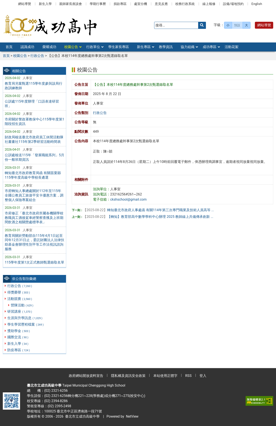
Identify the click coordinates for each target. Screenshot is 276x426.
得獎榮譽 (18, 292)
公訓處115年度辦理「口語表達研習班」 (32, 103)
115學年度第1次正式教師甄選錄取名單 (34, 262)
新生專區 (144, 47)
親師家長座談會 (70, 4)
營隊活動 (22, 305)
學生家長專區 (118, 47)
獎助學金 (18, 331)
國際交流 (18, 337)
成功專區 (209, 47)
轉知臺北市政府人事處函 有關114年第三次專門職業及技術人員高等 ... (148, 210)
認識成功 (27, 47)
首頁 (9, 47)
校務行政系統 (185, 4)
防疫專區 (18, 350)
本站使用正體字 (165, 376)
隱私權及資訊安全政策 (128, 376)
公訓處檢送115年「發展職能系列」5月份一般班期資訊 (34, 157)
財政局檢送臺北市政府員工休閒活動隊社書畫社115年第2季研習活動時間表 (34, 139)
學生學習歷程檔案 (25, 324)
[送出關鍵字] (202, 25)
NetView (132, 416)
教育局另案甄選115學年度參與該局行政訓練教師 (33, 85)
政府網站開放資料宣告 (86, 376)
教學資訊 (166, 47)
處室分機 (140, 4)
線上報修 (208, 4)
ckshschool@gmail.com (128, 199)
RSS (188, 376)
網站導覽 (24, 4)
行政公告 (20, 286)
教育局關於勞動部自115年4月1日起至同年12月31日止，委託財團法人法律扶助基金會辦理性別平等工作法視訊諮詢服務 (34, 242)
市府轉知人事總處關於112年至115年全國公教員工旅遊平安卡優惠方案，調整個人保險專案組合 (34, 195)
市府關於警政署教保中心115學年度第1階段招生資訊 (34, 121)
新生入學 (45, 4)
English (256, 4)
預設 (237, 25)
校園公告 (71, 47)
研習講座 (20, 311)
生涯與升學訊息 (25, 318)
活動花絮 (231, 47)
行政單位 (93, 47)
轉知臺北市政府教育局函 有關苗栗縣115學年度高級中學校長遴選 (33, 175)
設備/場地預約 (233, 4)
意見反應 (161, 4)
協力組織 (187, 47)
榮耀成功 (49, 47)
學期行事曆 (98, 4)
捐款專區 (120, 4)
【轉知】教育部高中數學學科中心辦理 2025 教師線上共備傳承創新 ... (148, 217)
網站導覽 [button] (264, 25)
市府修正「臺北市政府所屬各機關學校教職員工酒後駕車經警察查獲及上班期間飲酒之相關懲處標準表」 (34, 217)
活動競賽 (20, 299)
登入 (202, 376)
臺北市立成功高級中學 (81, 416)
